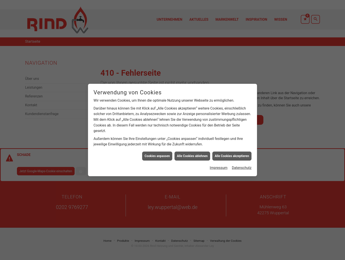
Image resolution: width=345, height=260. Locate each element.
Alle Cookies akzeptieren (232, 154)
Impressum (219, 166)
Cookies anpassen (157, 154)
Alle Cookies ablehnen (192, 154)
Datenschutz (241, 166)
